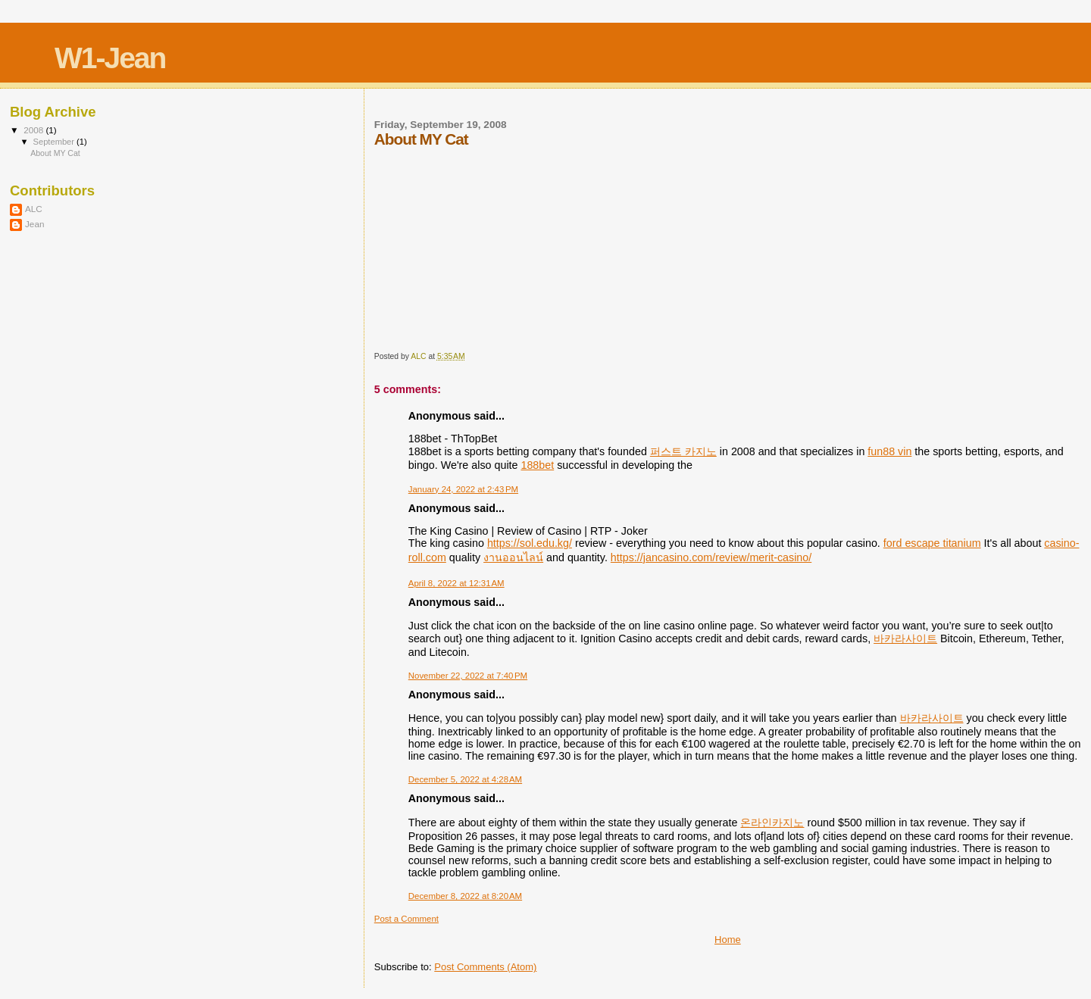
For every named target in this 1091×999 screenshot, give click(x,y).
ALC (33, 209)
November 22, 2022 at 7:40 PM (467, 675)
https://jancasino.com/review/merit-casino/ (711, 557)
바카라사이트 (905, 638)
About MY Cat (55, 153)
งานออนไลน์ (513, 557)
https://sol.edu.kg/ (529, 543)
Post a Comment (406, 918)
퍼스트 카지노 (683, 451)
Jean (34, 224)
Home (727, 939)
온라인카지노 (772, 822)
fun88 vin (889, 451)
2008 (34, 130)
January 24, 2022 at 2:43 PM (463, 489)
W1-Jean (110, 58)
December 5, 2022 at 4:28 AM (465, 779)
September (55, 141)
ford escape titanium (932, 543)
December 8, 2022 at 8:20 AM (465, 896)
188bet (537, 465)
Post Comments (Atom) (485, 966)
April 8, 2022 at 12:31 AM (456, 583)
